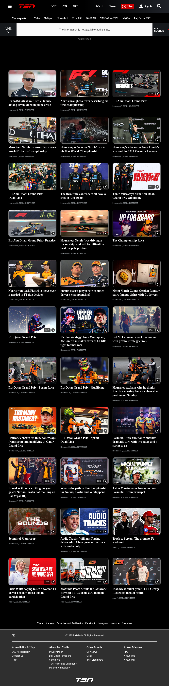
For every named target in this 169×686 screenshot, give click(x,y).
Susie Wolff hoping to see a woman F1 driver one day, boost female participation (32, 592)
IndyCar (126, 18)
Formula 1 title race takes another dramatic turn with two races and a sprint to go (135, 441)
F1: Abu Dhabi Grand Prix (130, 101)
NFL (75, 6)
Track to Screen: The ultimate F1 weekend (133, 540)
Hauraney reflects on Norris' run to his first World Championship (82, 149)
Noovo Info (129, 655)
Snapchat (127, 623)
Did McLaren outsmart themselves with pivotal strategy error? (134, 339)
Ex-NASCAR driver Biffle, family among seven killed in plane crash (29, 102)
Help (14, 659)
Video (37, 18)
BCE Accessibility (21, 652)
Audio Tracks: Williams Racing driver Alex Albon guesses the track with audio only (82, 542)
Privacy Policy (56, 652)
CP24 (89, 655)
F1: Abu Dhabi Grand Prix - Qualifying (26, 195)
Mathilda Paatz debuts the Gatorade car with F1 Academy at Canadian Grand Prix (83, 592)
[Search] (159, 6)
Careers (50, 623)
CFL (65, 6)
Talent (40, 623)
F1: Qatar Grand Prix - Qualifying (82, 387)
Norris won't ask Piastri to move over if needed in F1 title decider (32, 292)
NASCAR (91, 18)
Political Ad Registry (59, 667)
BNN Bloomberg (94, 659)
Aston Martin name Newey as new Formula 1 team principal (134, 490)
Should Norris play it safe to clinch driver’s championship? (82, 292)
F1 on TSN (77, 18)
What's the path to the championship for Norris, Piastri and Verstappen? (83, 490)
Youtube (115, 623)
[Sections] (10, 6)
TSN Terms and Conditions (63, 663)
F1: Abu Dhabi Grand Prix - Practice (31, 240)
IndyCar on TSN (142, 18)
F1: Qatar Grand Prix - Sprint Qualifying (79, 439)
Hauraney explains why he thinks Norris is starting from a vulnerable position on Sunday (135, 391)
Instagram (103, 623)
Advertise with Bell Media (70, 623)
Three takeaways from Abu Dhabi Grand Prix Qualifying (134, 195)
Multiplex (48, 18)
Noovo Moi (129, 659)
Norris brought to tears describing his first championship (84, 102)
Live (127, 6)
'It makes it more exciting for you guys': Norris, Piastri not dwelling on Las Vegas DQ (31, 492)
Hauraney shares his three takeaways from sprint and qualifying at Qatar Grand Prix (31, 441)
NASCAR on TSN (109, 18)
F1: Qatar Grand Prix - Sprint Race (31, 387)
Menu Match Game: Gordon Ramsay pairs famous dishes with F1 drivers (136, 292)
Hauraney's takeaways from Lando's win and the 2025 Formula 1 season (136, 149)
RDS (126, 652)
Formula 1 (62, 18)
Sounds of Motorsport (22, 538)
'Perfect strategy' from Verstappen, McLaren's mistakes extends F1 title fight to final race (83, 341)
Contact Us (17, 655)
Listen (112, 6)
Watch (99, 6)
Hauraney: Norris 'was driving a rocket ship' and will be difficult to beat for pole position (82, 244)
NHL (54, 6)
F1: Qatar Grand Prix (22, 337)
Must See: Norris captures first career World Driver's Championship (32, 149)
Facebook (90, 623)
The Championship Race (128, 240)
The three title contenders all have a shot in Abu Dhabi (83, 195)
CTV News (91, 652)
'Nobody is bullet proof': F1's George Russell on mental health (136, 590)
